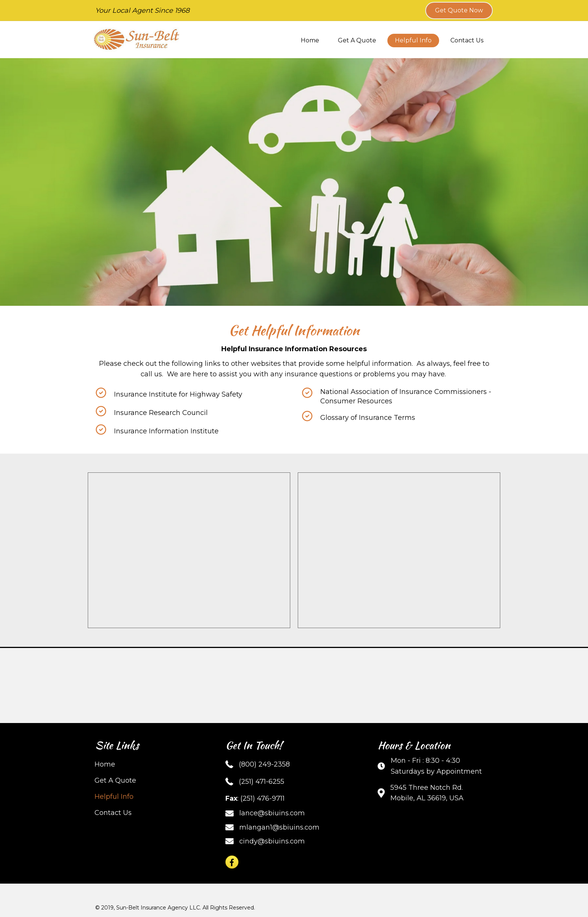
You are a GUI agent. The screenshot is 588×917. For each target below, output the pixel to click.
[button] (459, 10)
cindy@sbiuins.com (272, 841)
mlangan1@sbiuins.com (279, 827)
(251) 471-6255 (261, 781)
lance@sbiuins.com (272, 813)
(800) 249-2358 (264, 764)
